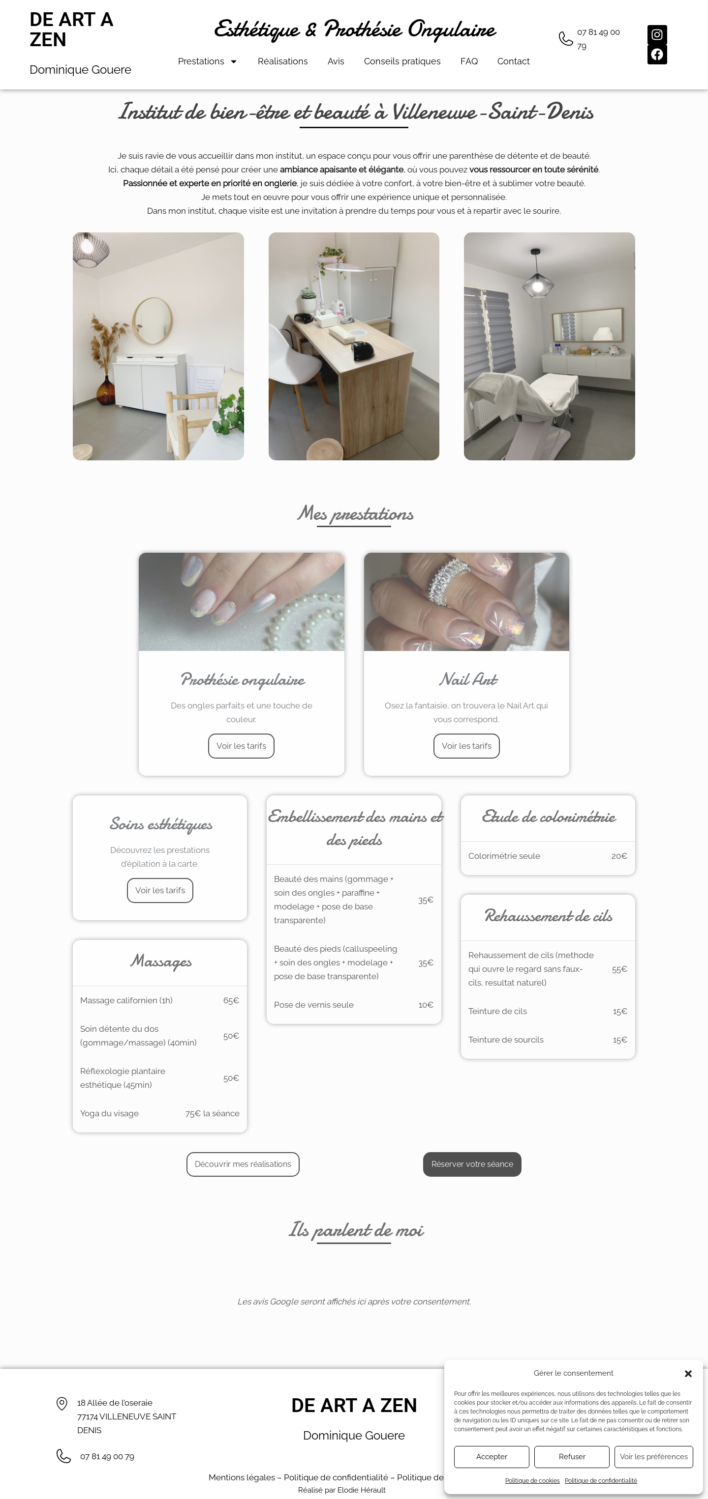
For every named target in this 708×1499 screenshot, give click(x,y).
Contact (513, 61)
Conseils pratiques (402, 61)
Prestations (208, 61)
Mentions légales (242, 1477)
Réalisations (283, 61)
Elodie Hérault (362, 1490)
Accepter (491, 1456)
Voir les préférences (654, 1456)
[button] (688, 1374)
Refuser (572, 1456)
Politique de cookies (532, 1480)
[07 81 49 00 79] (565, 38)
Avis (336, 61)
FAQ (469, 61)
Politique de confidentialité (601, 1480)
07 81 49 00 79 (107, 1456)
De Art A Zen (72, 29)
